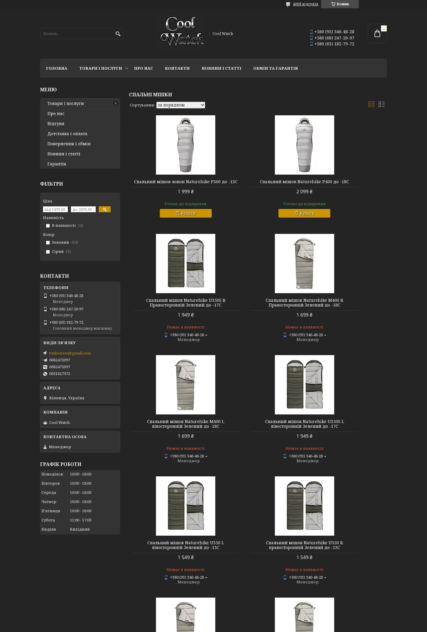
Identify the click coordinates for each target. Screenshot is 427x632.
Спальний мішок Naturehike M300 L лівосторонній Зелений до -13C (346, 428)
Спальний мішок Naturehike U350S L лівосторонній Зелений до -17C (345, 307)
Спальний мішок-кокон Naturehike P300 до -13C (170, 184)
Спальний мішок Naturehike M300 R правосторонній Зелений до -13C (170, 550)
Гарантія (56, 164)
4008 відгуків (305, 4)
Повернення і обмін (69, 143)
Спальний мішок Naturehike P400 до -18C (258, 184)
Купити (172, 218)
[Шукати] (118, 34)
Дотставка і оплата (67, 133)
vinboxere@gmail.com (70, 353)
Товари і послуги (100, 68)
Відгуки (55, 123)
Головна (56, 68)
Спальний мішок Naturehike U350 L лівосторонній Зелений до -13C (170, 428)
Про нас (143, 68)
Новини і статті (221, 68)
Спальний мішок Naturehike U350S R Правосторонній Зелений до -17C (345, 184)
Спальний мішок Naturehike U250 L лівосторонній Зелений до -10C (258, 550)
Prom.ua (246, 620)
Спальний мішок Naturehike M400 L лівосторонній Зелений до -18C (258, 307)
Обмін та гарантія (275, 68)
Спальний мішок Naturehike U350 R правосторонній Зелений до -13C (257, 428)
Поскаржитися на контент (195, 626)
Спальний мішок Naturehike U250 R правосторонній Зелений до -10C (345, 550)
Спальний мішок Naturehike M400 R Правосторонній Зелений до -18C (170, 307)
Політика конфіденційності (252, 626)
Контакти (177, 68)
